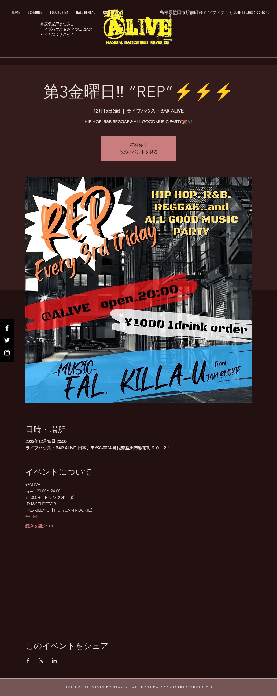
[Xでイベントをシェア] (41, 660)
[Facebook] (7, 328)
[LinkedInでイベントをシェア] (54, 660)
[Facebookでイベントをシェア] (28, 660)
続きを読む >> (39, 526)
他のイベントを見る (138, 152)
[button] (215, 12)
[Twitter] (7, 340)
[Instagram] (7, 352)
